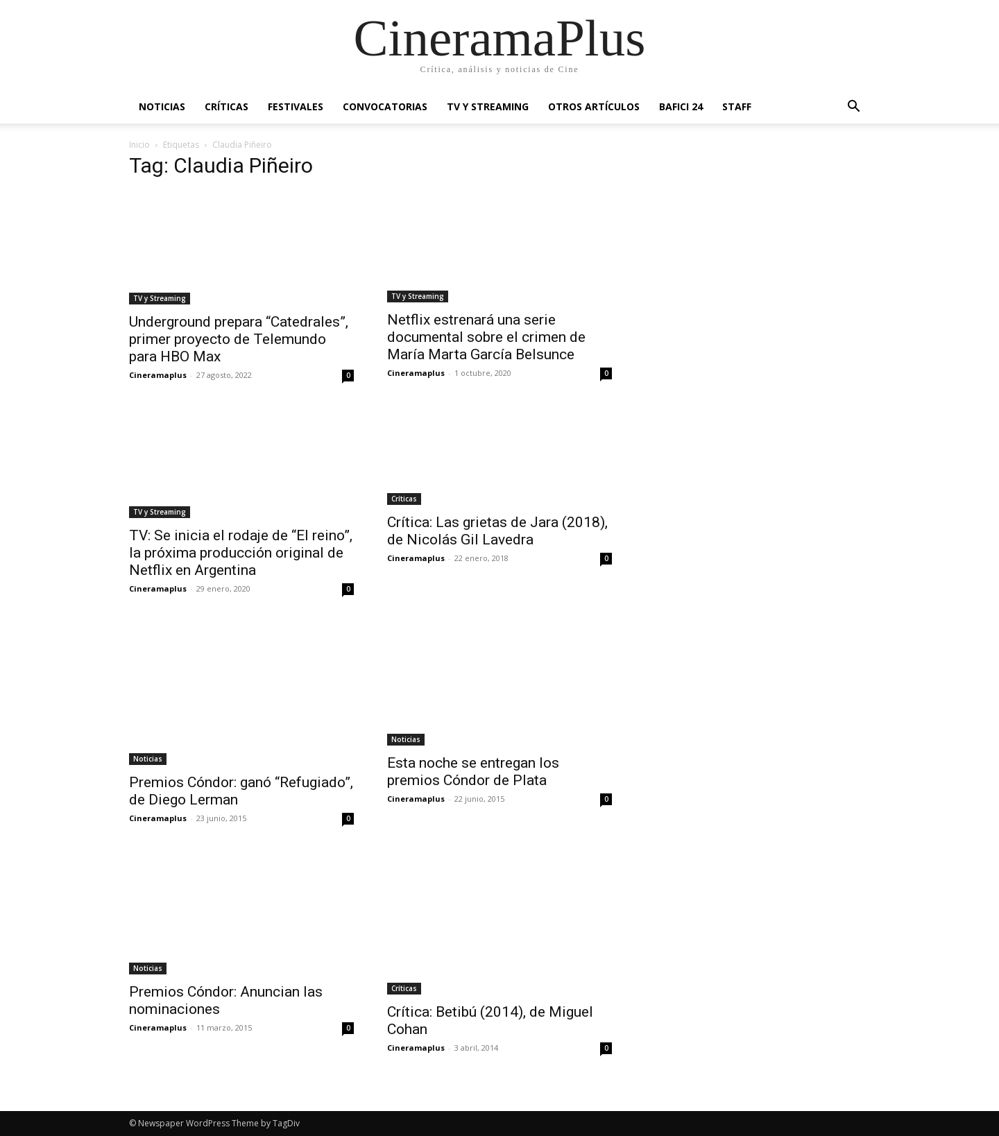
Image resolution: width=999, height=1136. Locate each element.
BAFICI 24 (681, 106)
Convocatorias (385, 106)
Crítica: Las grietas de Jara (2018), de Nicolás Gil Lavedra (497, 531)
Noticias (162, 106)
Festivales (295, 106)
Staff (736, 106)
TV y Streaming (488, 106)
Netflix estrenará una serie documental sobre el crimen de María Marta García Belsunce (486, 337)
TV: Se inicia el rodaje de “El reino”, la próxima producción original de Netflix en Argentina (240, 552)
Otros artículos (594, 106)
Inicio (139, 144)
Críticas (226, 106)
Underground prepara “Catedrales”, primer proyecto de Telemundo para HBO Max (238, 339)
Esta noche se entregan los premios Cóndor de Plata (473, 772)
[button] (853, 107)
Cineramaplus (158, 375)
